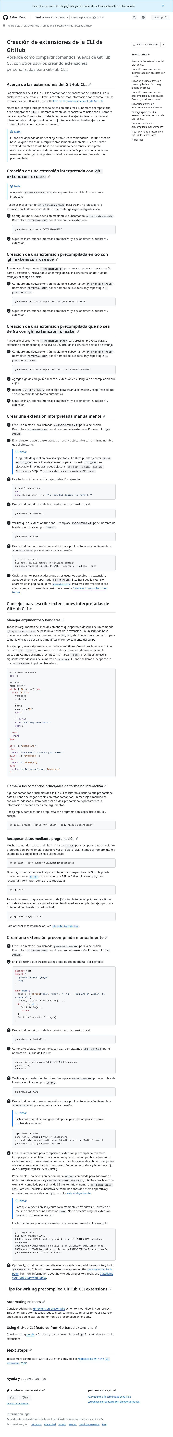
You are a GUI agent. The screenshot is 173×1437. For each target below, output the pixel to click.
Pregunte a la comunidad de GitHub (109, 1396)
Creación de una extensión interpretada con (55, 173)
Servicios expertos (89, 1424)
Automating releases (26, 1301)
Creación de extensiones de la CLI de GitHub (67, 25)
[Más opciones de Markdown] (163, 44)
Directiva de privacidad (17, 1403)
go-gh (30, 1334)
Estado (62, 1424)
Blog (104, 1424)
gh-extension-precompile (49, 1308)
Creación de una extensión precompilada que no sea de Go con (58, 328)
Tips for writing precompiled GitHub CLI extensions (59, 1289)
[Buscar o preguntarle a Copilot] (103, 17)
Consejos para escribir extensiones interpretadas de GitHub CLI (58, 606)
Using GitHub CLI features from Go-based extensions (52, 1327)
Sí (12, 1397)
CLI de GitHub (31, 25)
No (25, 1397)
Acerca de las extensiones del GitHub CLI (49, 84)
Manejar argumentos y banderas (36, 620)
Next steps (19, 1350)
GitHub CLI (14, 25)
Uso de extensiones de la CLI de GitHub (78, 101)
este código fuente (79, 1193)
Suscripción (160, 17)
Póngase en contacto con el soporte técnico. (114, 1401)
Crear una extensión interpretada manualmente (56, 416)
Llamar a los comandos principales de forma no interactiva (57, 786)
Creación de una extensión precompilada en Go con (57, 256)
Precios (73, 1424)
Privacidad (50, 1424)
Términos (36, 1424)
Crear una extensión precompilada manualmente (57, 937)
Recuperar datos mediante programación (43, 838)
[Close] (163, 5)
